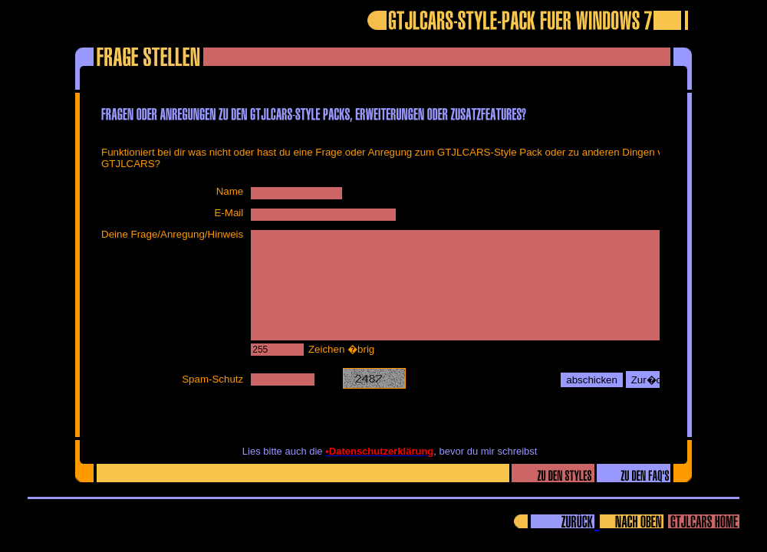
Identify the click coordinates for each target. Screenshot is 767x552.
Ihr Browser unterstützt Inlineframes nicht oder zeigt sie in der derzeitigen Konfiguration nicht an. (378, 261)
